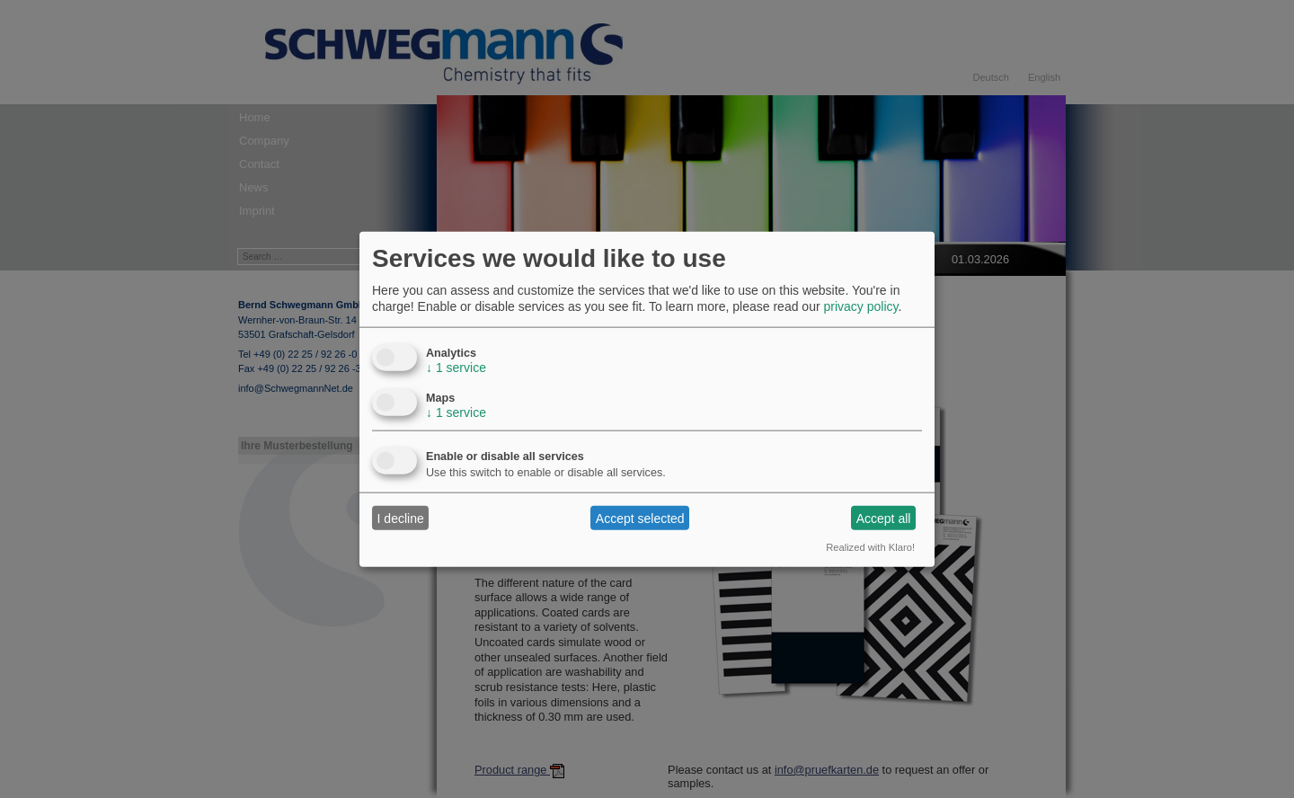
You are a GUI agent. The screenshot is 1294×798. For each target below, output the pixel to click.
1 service (456, 367)
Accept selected (640, 517)
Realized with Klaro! (870, 547)
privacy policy (860, 306)
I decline (400, 517)
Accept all (883, 517)
